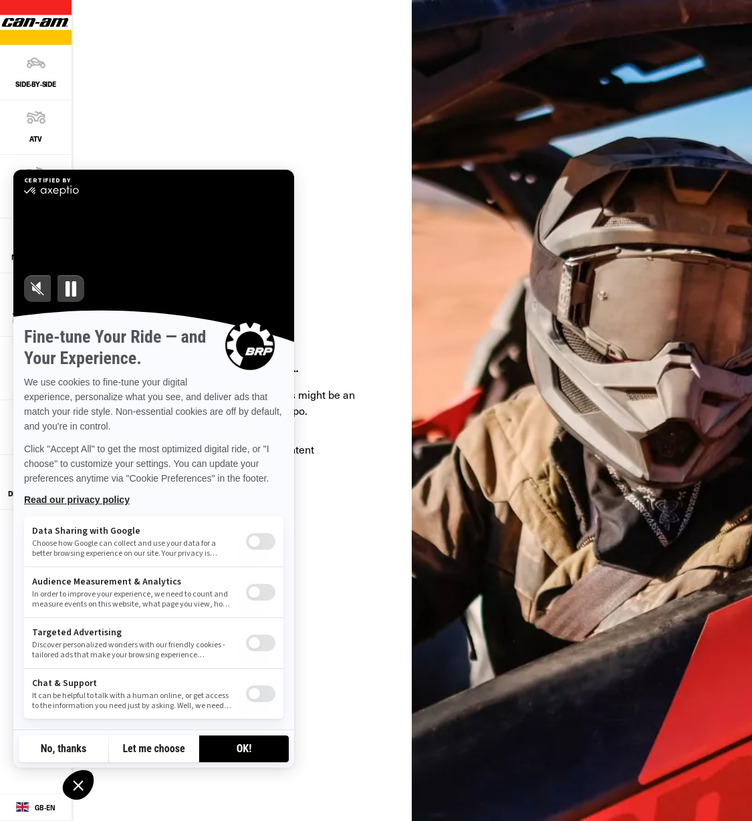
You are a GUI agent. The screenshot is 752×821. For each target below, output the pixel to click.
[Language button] (36, 807)
